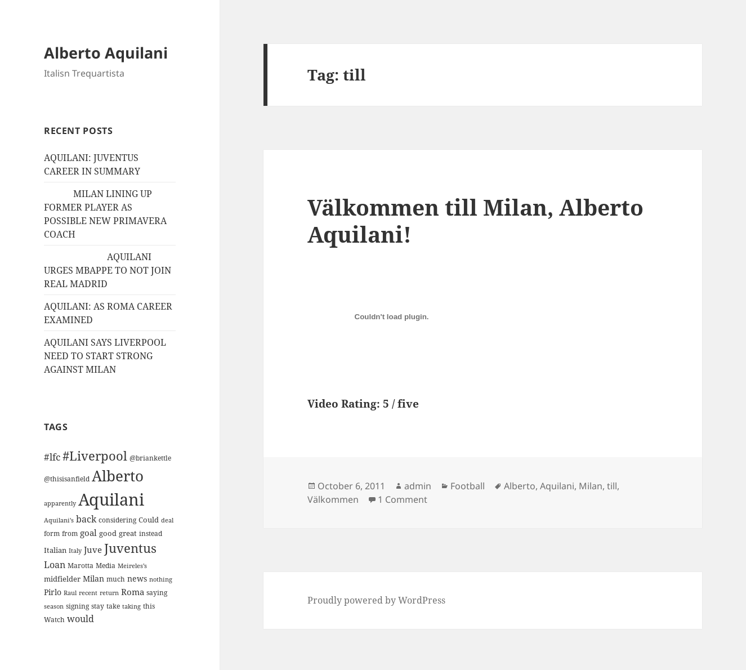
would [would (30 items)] (80, 618)
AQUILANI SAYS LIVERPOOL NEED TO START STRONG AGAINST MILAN (105, 356)
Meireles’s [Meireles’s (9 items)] (132, 566)
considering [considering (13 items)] (117, 520)
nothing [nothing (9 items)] (160, 579)
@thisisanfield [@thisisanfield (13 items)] (67, 479)
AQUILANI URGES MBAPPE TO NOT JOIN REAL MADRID (107, 270)
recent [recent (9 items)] (88, 593)
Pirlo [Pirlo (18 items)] (52, 592)
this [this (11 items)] (149, 606)
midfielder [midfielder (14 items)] (62, 579)
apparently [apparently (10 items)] (60, 503)
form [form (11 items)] (52, 533)
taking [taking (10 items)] (131, 606)
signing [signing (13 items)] (77, 606)
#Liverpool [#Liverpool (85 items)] (94, 456)
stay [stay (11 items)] (97, 606)
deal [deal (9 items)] (167, 520)
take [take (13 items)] (113, 606)
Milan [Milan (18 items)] (93, 578)
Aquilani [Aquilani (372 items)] (111, 499)
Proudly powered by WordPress (376, 600)
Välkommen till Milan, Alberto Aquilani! (475, 220)
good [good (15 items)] (108, 533)
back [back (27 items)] (86, 519)
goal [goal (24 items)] (88, 533)
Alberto (519, 486)
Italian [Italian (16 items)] (55, 550)
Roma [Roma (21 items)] (132, 591)
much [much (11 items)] (115, 579)
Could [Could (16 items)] (149, 520)
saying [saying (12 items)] (156, 592)
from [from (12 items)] (70, 533)
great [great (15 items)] (128, 533)
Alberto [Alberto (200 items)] (118, 476)
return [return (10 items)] (109, 592)
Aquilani (557, 486)
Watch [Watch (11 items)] (54, 619)
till (612, 486)
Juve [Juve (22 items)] (93, 549)
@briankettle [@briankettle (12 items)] (150, 458)
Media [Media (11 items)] (105, 565)
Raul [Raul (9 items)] (70, 593)
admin (417, 486)
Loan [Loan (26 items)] (54, 565)
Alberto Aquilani (106, 52)
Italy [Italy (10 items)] (75, 550)
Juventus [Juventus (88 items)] (130, 548)
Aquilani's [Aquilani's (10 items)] (59, 520)
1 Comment (402, 499)
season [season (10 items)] (54, 606)
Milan (590, 486)
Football (467, 486)
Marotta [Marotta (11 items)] (80, 565)
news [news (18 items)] (137, 578)
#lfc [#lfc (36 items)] (52, 456)
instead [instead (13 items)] (150, 533)
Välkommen (333, 499)
